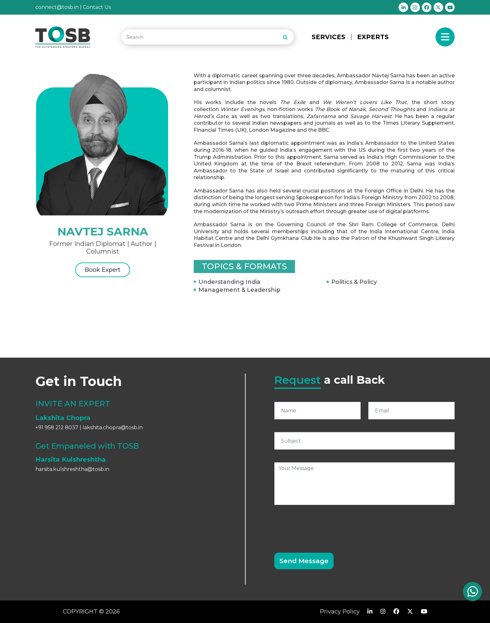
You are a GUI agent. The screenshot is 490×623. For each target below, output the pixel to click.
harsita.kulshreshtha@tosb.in (72, 469)
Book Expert (102, 271)
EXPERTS (373, 37)
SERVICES (328, 37)
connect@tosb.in (57, 7)
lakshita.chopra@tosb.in (113, 427)
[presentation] (322, 525)
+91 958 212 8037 (56, 427)
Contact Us (97, 7)
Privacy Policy (340, 611)
